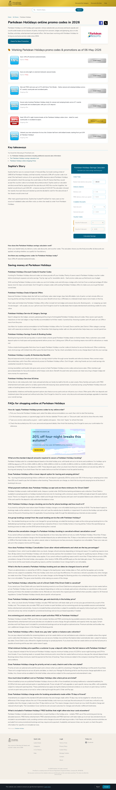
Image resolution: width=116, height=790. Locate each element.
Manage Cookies (64, 753)
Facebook (89, 742)
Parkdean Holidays (19, 728)
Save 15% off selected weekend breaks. (33, 57)
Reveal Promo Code (97, 121)
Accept (106, 787)
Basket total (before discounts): (82, 182)
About (61, 760)
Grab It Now (97, 60)
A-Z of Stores (38, 750)
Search (79, 10)
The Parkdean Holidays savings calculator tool (24, 158)
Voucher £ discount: (81, 229)
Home (9, 17)
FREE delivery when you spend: (82, 197)
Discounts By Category (81, 3)
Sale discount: (77, 207)
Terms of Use (63, 743)
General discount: (78, 212)
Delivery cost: (77, 192)
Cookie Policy (63, 750)
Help (105, 3)
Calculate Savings (90, 236)
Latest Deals (37, 743)
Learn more (47, 787)
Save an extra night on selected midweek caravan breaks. (38, 72)
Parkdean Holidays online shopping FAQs (23, 161)
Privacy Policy (63, 746)
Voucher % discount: (81, 223)
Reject (98, 787)
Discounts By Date (96, 3)
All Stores (16, 17)
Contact (61, 757)
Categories (37, 746)
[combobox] (55, 10)
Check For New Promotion (20, 41)
